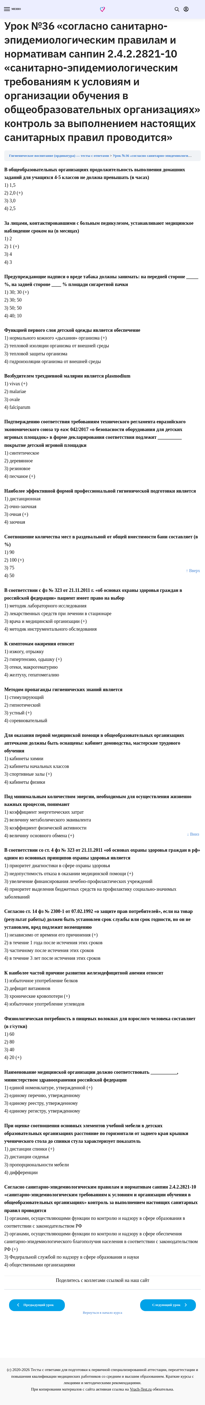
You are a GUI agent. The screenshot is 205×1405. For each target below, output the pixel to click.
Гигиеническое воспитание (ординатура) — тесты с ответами (59, 156)
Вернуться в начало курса (102, 1313)
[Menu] (12, 9)
